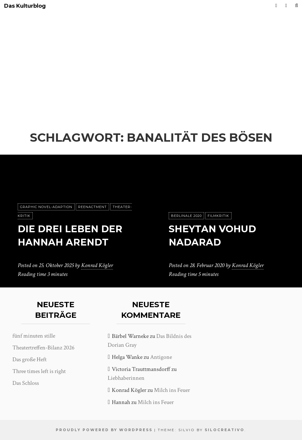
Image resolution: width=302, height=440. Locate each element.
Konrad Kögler (97, 265)
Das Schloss (25, 383)
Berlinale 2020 (186, 216)
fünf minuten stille (33, 336)
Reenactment (92, 207)
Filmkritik (218, 216)
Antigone (161, 357)
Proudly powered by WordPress (104, 430)
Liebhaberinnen (126, 378)
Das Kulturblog (25, 6)
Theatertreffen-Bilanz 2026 (43, 347)
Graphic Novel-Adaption (46, 207)
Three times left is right (39, 371)
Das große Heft (29, 359)
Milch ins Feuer (172, 390)
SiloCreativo (224, 430)
